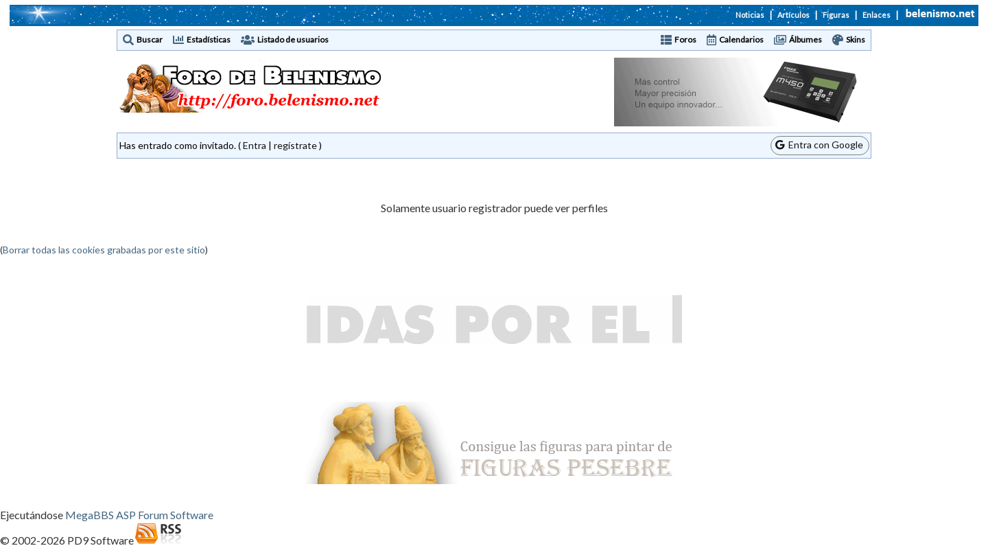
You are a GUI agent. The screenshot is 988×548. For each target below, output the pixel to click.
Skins (855, 39)
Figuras (836, 14)
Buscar (150, 39)
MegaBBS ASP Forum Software (139, 514)
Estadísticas (209, 39)
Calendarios (741, 39)
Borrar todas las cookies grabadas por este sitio (104, 249)
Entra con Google (819, 144)
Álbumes (805, 39)
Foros (685, 39)
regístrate (295, 145)
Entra (254, 145)
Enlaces (876, 14)
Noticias (750, 14)
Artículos (793, 14)
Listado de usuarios (293, 39)
